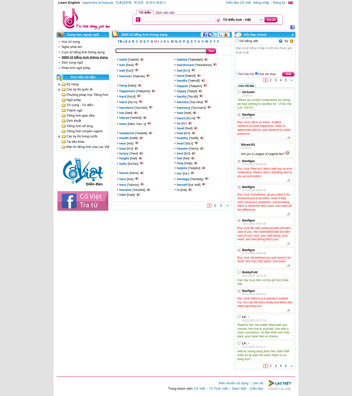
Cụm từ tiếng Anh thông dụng (83, 52)
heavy (124, 153)
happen (182, 86)
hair (122, 65)
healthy (182, 138)
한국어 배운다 (156, 2)
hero (122, 185)
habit (123, 59)
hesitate (125, 190)
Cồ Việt (199, 388)
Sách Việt (239, 388)
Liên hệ (258, 383)
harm (123, 102)
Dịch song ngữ (72, 62)
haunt (181, 118)
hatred (124, 118)
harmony (183, 108)
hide (122, 195)
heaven (182, 148)
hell (179, 158)
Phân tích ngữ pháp (76, 68)
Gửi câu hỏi (246, 74)
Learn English (69, 2)
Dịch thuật (73, 120)
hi (178, 190)
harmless (126, 108)
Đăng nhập (261, 2)
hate (180, 113)
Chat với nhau (267, 74)
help (180, 163)
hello (123, 163)
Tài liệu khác (75, 141)
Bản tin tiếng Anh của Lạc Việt (88, 147)
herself (182, 185)
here (122, 179)
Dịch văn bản (165, 12)
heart (181, 143)
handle (182, 80)
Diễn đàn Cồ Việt (238, 2)
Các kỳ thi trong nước (82, 136)
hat (121, 113)
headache (126, 133)
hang (123, 85)
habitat (182, 59)
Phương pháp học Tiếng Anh (87, 95)
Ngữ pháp (73, 100)
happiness (127, 91)
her (179, 173)
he (179, 123)
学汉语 (138, 2)
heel (180, 153)
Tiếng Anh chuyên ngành (84, 131)
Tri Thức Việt (218, 388)
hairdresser (186, 65)
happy (181, 91)
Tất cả (122, 41)
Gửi (288, 74)
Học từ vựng (71, 42)
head (180, 128)
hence (124, 173)
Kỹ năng (72, 84)
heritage (183, 179)
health (124, 138)
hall (179, 70)
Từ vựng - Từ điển (79, 105)
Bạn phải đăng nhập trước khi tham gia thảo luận (265, 58)
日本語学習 (124, 2)
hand (181, 75)
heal (180, 133)
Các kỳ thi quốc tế (79, 89)
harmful (183, 102)
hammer (125, 76)
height (124, 158)
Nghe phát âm (72, 47)
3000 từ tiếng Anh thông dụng (85, 57)
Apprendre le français (97, 2)
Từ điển (145, 12)
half (122, 70)
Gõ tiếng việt (248, 41)
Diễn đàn (256, 388)
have (123, 124)
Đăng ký (279, 2)
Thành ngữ (74, 110)
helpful (182, 168)
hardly (182, 96)
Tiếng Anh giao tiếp (80, 115)
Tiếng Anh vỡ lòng (79, 126)
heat (122, 148)
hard (122, 96)
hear (122, 143)
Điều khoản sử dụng (233, 383)
